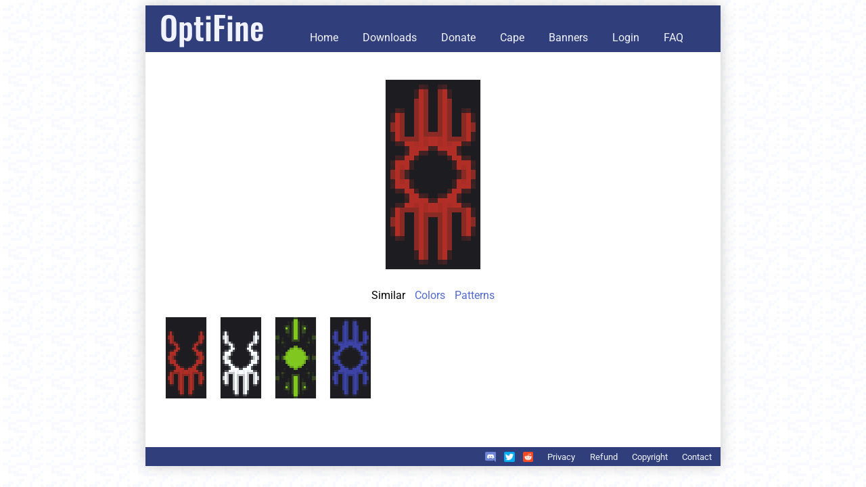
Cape (512, 37)
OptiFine (212, 27)
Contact (697, 457)
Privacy (561, 457)
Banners (568, 37)
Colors (430, 295)
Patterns (475, 295)
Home (324, 37)
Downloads (390, 37)
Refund (604, 457)
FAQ (673, 37)
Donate (458, 37)
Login (625, 37)
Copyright (650, 457)
